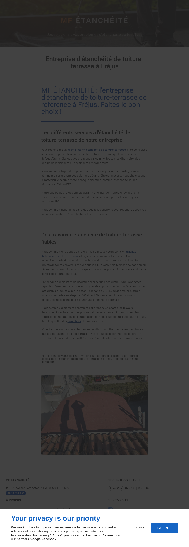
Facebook (49, 539)
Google (35, 539)
